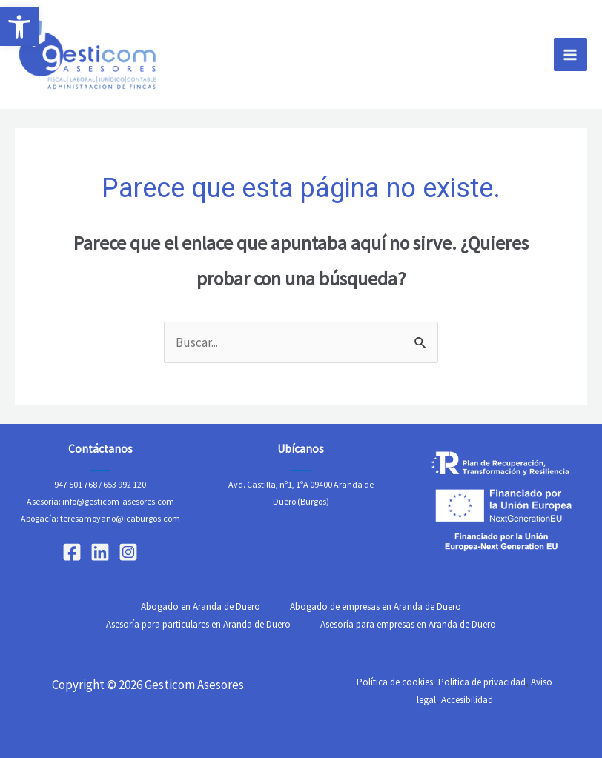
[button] (19, 26)
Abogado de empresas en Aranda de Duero (375, 606)
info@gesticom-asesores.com (118, 501)
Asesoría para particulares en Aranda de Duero (198, 624)
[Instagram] (128, 552)
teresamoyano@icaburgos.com (120, 518)
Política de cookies (395, 682)
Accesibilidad (467, 700)
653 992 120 (124, 484)
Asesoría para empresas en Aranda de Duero (408, 624)
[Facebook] (72, 552)
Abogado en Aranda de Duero (200, 606)
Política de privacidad (482, 682)
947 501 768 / (78, 484)
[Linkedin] (100, 552)
